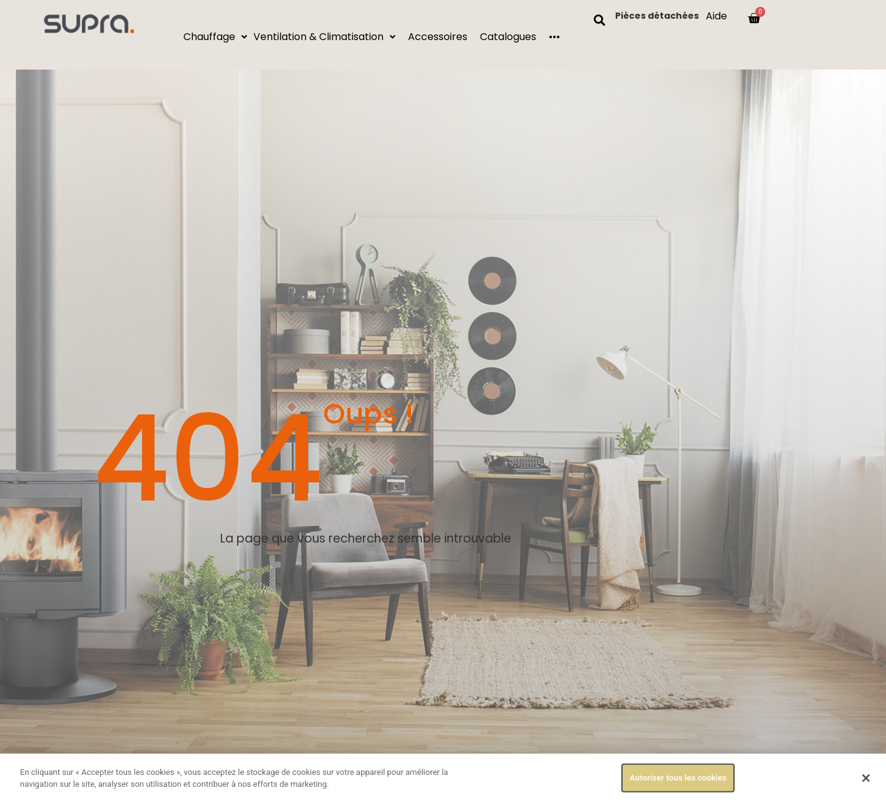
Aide (716, 16)
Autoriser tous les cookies (677, 778)
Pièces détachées (657, 15)
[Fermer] (866, 778)
